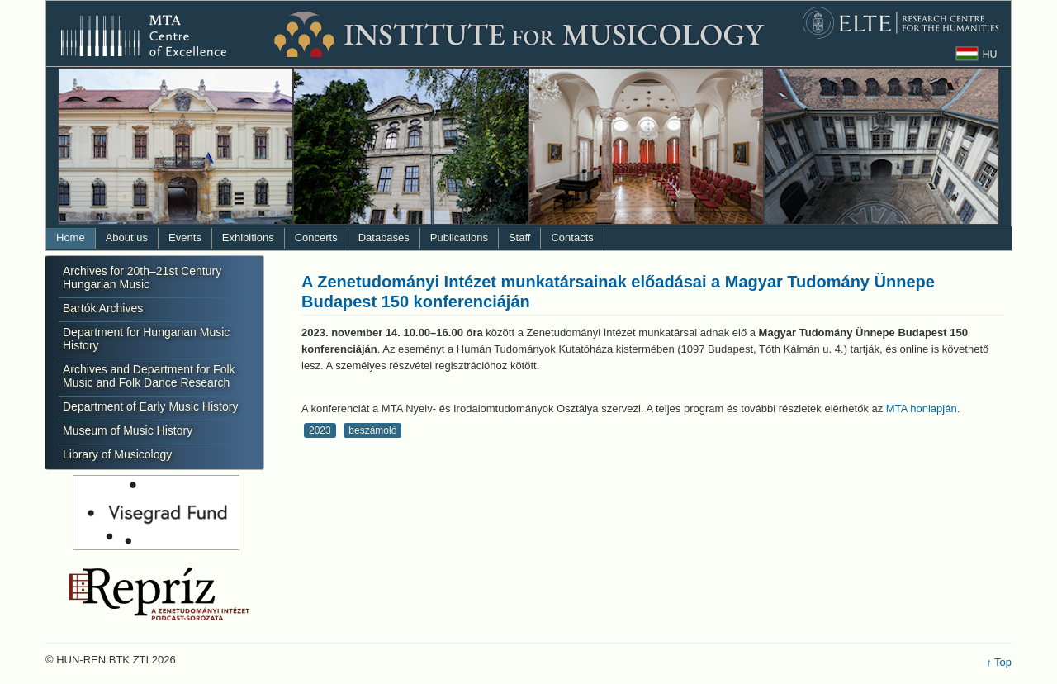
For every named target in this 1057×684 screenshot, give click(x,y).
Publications (459, 237)
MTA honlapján (921, 408)
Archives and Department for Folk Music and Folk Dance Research (149, 376)
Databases (384, 237)
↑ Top (999, 662)
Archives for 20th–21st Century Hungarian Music (142, 277)
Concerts (316, 237)
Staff (520, 237)
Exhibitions (248, 237)
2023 (320, 430)
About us (127, 237)
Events (184, 237)
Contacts (572, 237)
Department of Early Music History (150, 406)
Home (70, 237)
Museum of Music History (127, 430)
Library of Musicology (117, 454)
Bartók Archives (103, 308)
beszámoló (372, 430)
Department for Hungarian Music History (146, 338)
